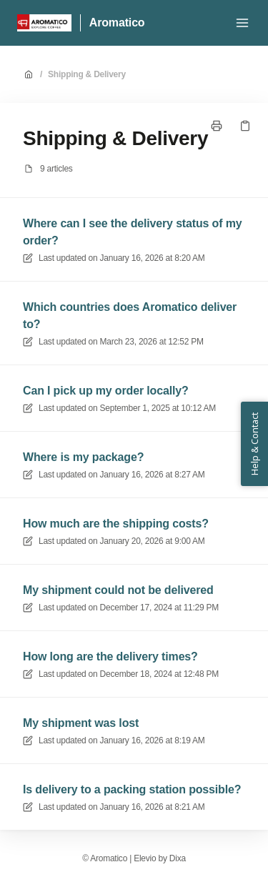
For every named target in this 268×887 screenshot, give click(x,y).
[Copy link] (245, 125)
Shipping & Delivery (87, 74)
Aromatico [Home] (117, 22)
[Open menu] (242, 22)
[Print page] (216, 125)
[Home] (44, 23)
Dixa (177, 858)
